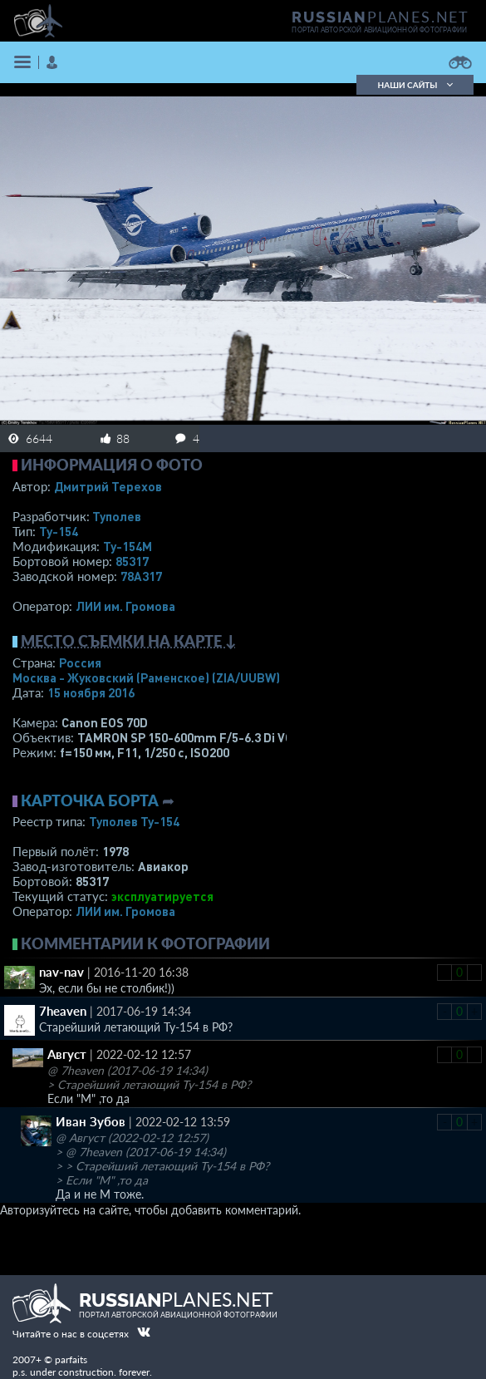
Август (66, 1054)
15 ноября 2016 (91, 692)
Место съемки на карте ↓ (129, 641)
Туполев (116, 516)
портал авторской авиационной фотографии (379, 30)
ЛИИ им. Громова (125, 605)
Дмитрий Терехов (108, 486)
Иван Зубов (90, 1121)
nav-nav (61, 971)
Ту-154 (58, 531)
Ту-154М (127, 546)
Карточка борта (90, 800)
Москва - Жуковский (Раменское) (146, 677)
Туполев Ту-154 (134, 821)
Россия (80, 662)
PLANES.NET (380, 16)
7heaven (62, 1010)
